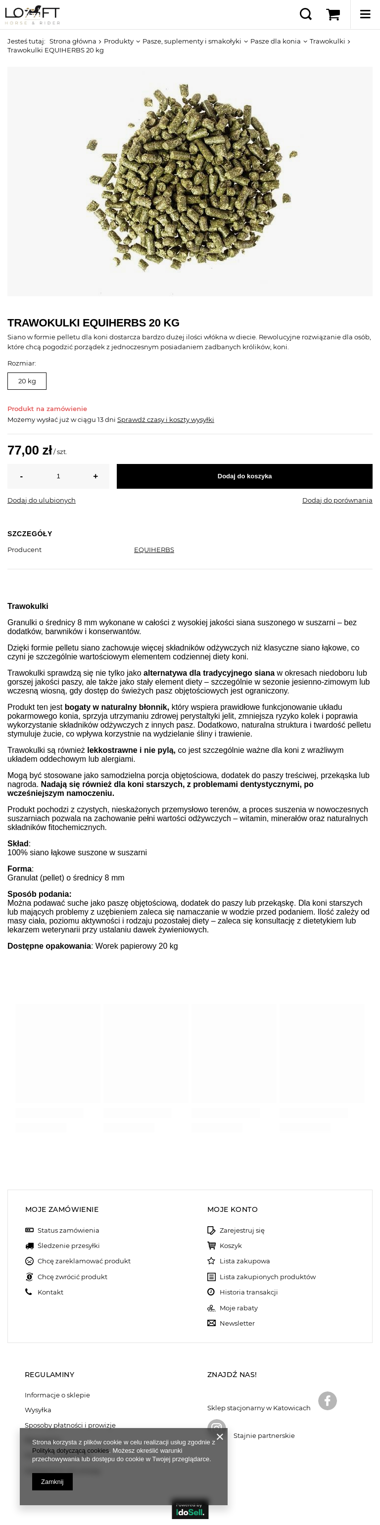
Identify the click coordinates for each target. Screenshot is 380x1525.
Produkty (119, 41)
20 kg (27, 381)
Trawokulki (327, 41)
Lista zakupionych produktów (268, 1277)
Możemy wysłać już (38, 419)
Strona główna (72, 41)
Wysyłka (38, 1410)
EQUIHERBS (154, 550)
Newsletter (237, 1323)
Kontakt (50, 1292)
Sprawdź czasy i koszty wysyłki (165, 419)
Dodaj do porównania (337, 500)
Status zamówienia (68, 1230)
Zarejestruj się (242, 1230)
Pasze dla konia (275, 41)
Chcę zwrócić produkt (72, 1277)
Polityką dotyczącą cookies (70, 1450)
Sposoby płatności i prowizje (70, 1425)
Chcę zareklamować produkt (84, 1261)
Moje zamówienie (61, 1209)
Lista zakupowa (245, 1261)
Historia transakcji (249, 1292)
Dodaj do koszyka (245, 476)
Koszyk (231, 1245)
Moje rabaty (239, 1308)
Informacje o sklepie (57, 1395)
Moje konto (232, 1209)
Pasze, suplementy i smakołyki (191, 41)
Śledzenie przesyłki (69, 1245)
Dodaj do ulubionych (41, 500)
